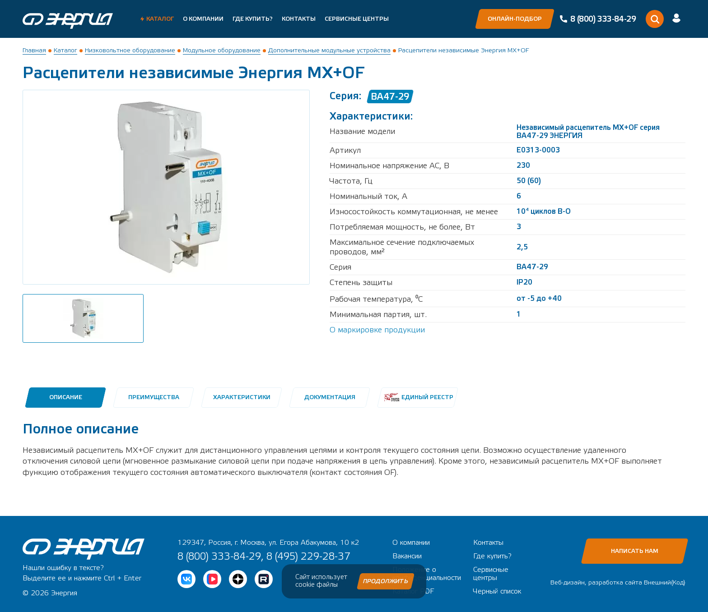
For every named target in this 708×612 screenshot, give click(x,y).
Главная (34, 50)
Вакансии (407, 556)
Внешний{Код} (664, 582)
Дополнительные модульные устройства (329, 50)
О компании (203, 19)
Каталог (160, 19)
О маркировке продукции (377, 330)
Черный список (497, 591)
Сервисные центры (357, 19)
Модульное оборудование (222, 50)
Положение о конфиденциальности (426, 574)
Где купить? (253, 19)
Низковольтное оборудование (130, 50)
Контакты (299, 19)
